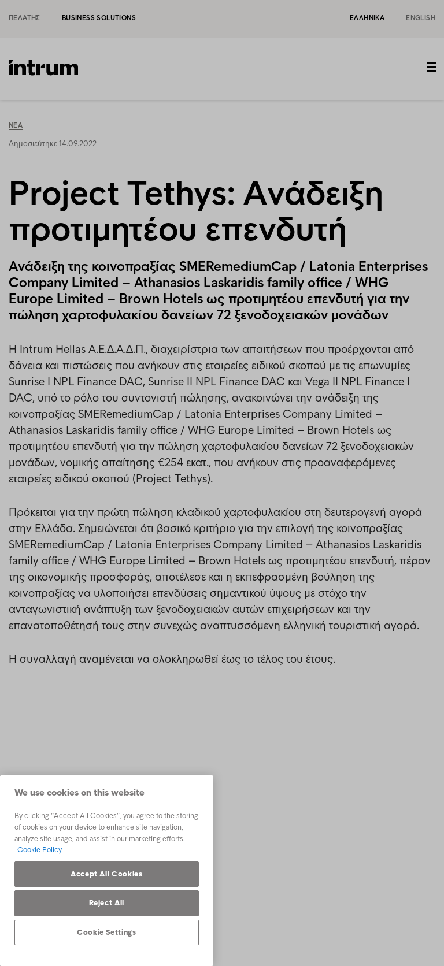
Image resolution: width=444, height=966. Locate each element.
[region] (106, 870)
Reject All (107, 902)
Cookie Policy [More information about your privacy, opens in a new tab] (39, 849)
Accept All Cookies (107, 874)
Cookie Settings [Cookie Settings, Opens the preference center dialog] (106, 932)
